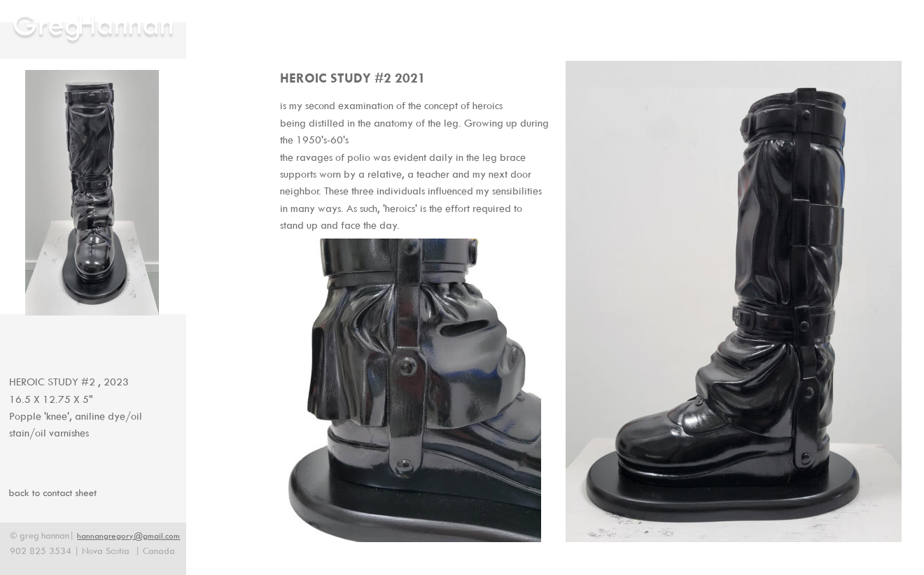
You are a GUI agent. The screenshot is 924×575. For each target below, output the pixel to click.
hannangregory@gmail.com (128, 535)
